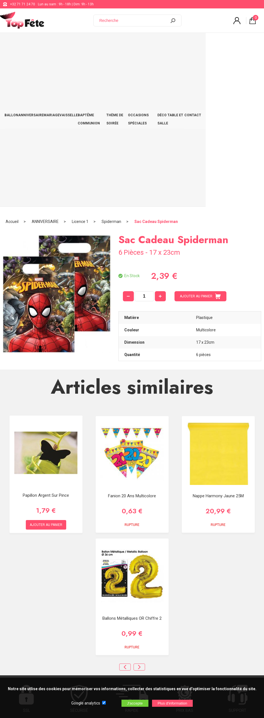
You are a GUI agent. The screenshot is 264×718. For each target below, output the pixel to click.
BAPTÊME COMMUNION (106, 43)
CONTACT (250, 43)
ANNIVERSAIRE (34, 43)
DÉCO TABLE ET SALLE (221, 43)
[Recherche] (133, 20)
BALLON (12, 43)
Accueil (12, 60)
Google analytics (85, 703)
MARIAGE (57, 43)
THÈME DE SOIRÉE (143, 43)
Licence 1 (80, 60)
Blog (169, 602)
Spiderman (111, 60)
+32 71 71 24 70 (22, 4)
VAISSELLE (75, 43)
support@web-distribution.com (189, 588)
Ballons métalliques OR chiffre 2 (132, 457)
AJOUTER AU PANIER (200, 135)
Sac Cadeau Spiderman (156, 60)
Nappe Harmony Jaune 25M (218, 334)
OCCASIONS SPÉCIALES (180, 43)
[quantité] (144, 135)
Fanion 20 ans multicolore (132, 334)
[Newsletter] (93, 672)
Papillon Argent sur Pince (46, 334)
